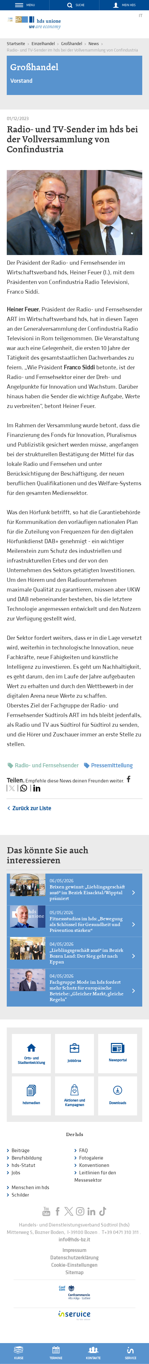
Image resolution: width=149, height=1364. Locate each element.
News (93, 43)
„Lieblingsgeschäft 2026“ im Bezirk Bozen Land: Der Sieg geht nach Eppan (93, 956)
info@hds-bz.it (74, 1240)
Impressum (74, 1250)
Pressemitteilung (108, 766)
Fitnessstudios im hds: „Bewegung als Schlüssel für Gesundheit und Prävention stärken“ (93, 924)
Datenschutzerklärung (74, 1258)
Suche (80, 5)
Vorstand (21, 81)
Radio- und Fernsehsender (43, 766)
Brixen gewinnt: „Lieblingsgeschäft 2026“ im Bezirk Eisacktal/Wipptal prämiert (93, 892)
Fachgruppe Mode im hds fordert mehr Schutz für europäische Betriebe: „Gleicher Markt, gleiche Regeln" (93, 990)
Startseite (16, 43)
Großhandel (71, 43)
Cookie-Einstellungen (74, 1265)
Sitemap (74, 1273)
